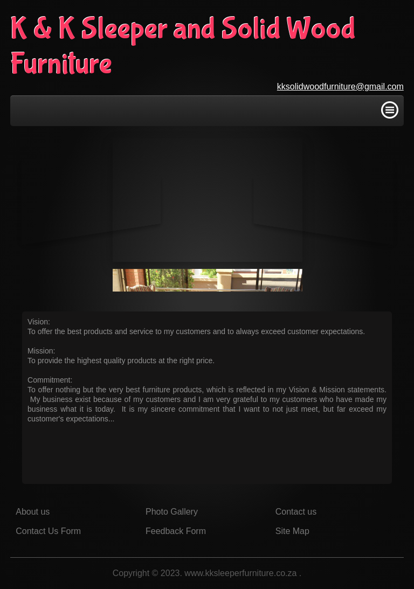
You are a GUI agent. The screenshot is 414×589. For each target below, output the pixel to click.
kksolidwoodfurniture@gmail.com (340, 86)
